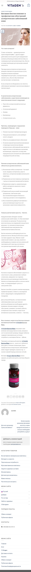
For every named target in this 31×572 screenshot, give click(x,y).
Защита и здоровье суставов (10, 468)
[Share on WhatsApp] (8, 396)
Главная (3, 543)
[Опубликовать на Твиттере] (14, 396)
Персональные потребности (9, 462)
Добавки (3, 494)
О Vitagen (4, 550)
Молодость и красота (7, 459)
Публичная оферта (7, 517)
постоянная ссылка (16, 404)
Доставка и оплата (6, 553)
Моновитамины (6, 472)
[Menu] (2, 5)
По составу (4, 498)
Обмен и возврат (6, 514)
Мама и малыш (5, 478)
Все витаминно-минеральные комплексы (13, 456)
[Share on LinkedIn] (23, 396)
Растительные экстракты (8, 481)
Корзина (3, 556)
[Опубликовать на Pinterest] (20, 396)
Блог (2, 547)
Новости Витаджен (6, 11)
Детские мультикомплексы (9, 475)
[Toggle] (29, 491)
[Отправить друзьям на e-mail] (17, 396)
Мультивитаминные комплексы (10, 465)
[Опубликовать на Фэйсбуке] (11, 396)
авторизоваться (16, 444)
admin (18, 25)
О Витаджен (5, 504)
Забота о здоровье (6, 501)
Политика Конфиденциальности (11, 566)
